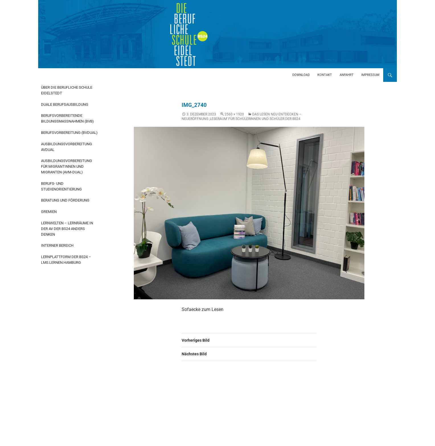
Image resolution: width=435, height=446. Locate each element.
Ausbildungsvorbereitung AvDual (66, 147)
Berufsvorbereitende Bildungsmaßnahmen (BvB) (67, 118)
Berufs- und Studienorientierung (61, 186)
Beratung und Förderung (65, 200)
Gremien (49, 211)
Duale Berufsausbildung (64, 104)
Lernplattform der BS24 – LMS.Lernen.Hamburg (66, 260)
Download (301, 75)
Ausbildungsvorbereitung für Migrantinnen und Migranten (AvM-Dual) (66, 166)
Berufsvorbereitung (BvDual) (69, 132)
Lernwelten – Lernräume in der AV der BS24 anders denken (67, 229)
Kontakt (324, 75)
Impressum (370, 75)
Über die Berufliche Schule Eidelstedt (66, 90)
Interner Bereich (57, 245)
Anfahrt (347, 75)
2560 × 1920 (234, 114)
